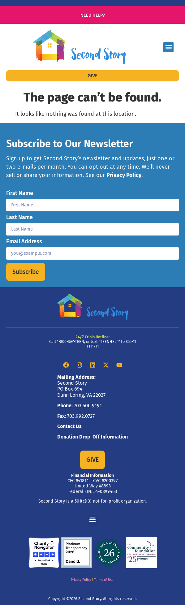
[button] (168, 47)
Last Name (19, 217)
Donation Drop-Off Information (92, 437)
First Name (19, 193)
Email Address (24, 242)
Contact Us (69, 426)
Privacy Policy (123, 175)
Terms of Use (104, 580)
